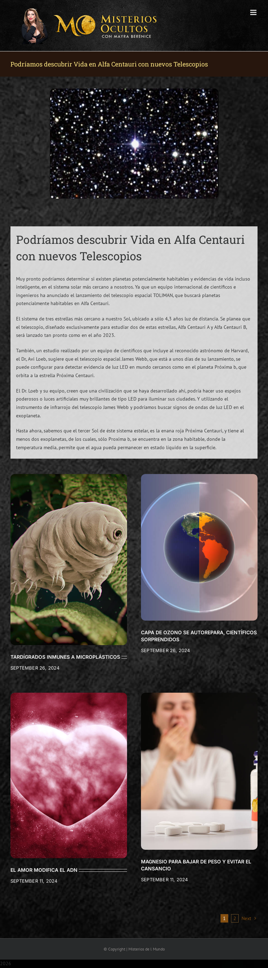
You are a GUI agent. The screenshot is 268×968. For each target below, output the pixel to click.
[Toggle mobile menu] (254, 12)
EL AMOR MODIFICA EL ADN (43, 870)
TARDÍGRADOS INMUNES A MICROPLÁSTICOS (65, 657)
